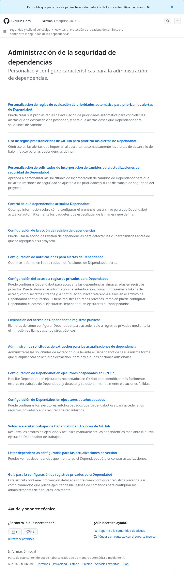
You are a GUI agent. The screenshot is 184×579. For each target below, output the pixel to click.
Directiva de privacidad (21, 539)
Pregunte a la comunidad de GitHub (119, 531)
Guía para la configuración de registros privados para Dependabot (60, 474)
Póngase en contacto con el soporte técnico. (125, 536)
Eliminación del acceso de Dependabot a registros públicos (54, 320)
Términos (43, 564)
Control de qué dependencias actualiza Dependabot (49, 204)
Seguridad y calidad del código (30, 29)
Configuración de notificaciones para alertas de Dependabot (55, 257)
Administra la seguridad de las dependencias (39, 34)
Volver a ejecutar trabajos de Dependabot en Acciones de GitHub (59, 426)
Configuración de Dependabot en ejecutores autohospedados (56, 399)
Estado (74, 564)
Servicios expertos (107, 564)
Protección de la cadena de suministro (95, 29)
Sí (15, 532)
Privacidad (60, 564)
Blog (126, 564)
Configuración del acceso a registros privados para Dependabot (58, 278)
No (30, 532)
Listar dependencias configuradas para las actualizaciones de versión (62, 453)
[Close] (172, 6)
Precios (87, 564)
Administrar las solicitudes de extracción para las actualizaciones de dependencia (72, 346)
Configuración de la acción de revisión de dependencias (51, 230)
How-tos (60, 29)
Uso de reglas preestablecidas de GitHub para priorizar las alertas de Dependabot (72, 141)
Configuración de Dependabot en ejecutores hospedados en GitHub (61, 373)
